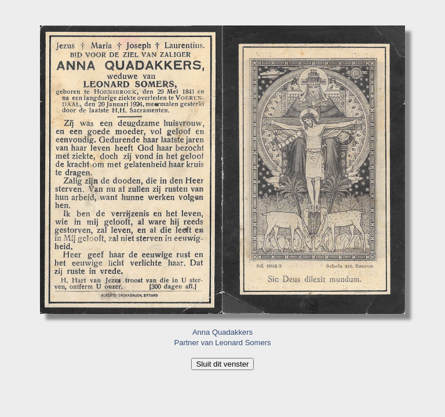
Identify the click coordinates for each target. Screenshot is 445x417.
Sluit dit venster (222, 364)
